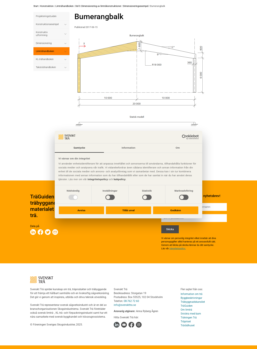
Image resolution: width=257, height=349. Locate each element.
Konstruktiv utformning (42, 33)
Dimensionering (44, 43)
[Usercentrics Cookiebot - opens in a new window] (184, 137)
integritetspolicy (97, 179)
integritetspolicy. (177, 248)
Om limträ (186, 309)
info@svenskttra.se (125, 304)
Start (36, 6)
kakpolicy (120, 179)
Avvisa (81, 210)
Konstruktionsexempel (47, 24)
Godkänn (175, 210)
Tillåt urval (128, 210)
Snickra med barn (191, 313)
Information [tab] (128, 147)
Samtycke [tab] (79, 147)
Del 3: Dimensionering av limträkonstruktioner (98, 6)
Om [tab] (178, 147)
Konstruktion (47, 6)
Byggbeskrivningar (191, 297)
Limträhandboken (64, 6)
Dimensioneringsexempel (135, 6)
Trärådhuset (188, 325)
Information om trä (191, 294)
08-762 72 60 (131, 301)
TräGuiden (187, 305)
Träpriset (186, 321)
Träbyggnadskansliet (193, 301)
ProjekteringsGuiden (46, 16)
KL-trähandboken (45, 59)
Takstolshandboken (46, 67)
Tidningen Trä (189, 317)
